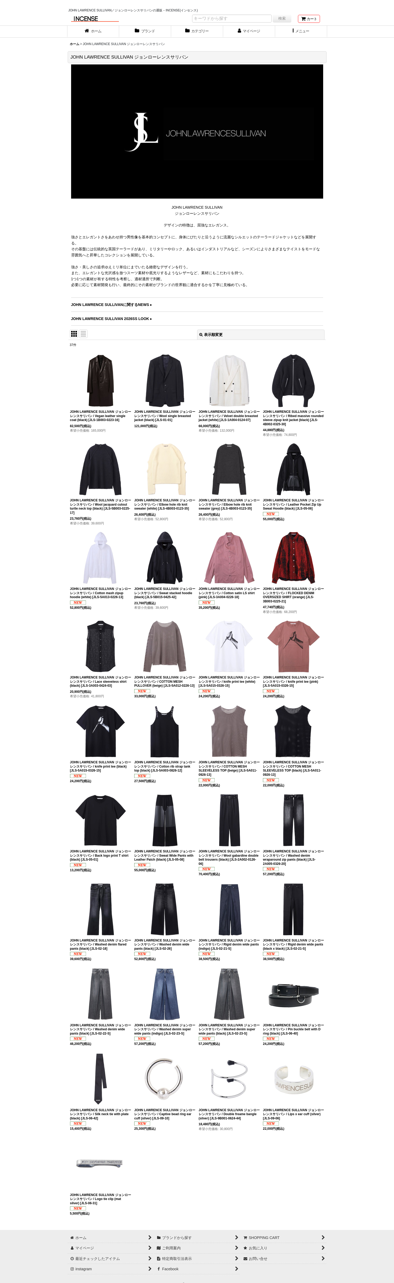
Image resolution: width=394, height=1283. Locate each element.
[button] (301, 31)
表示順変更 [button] (211, 334)
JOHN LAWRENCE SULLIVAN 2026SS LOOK (110, 319)
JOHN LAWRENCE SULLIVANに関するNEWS (110, 305)
